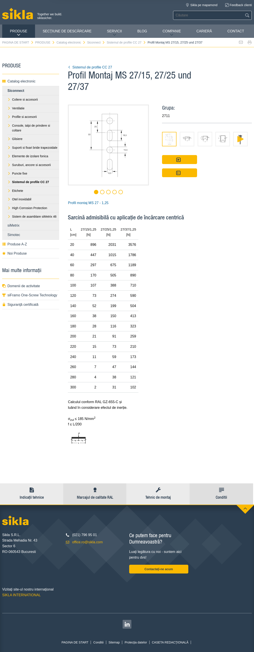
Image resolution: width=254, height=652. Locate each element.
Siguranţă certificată (20, 304)
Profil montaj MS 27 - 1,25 (88, 203)
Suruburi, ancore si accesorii (29, 165)
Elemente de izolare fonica (27, 156)
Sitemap (114, 642)
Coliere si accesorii (22, 99)
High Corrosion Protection (27, 208)
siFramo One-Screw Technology (29, 295)
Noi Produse (14, 253)
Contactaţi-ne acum (159, 569)
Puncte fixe (17, 173)
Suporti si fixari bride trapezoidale (32, 147)
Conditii (98, 642)
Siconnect (96, 42)
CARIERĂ (204, 31)
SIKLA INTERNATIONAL (21, 595)
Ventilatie (16, 108)
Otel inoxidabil (19, 199)
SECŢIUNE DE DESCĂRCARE (67, 31)
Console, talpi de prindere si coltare (28, 128)
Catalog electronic (71, 42)
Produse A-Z (14, 244)
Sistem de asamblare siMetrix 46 (31, 216)
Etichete (15, 190)
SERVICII (114, 33)
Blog (142, 31)
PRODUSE (18, 33)
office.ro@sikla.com (87, 542)
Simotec (13, 235)
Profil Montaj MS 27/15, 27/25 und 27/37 (175, 42)
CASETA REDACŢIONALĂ (170, 642)
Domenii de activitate (21, 286)
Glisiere (14, 139)
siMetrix (13, 225)
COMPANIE (171, 33)
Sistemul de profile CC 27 (126, 42)
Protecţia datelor (136, 642)
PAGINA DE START (18, 42)
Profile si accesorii (22, 117)
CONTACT (236, 31)
